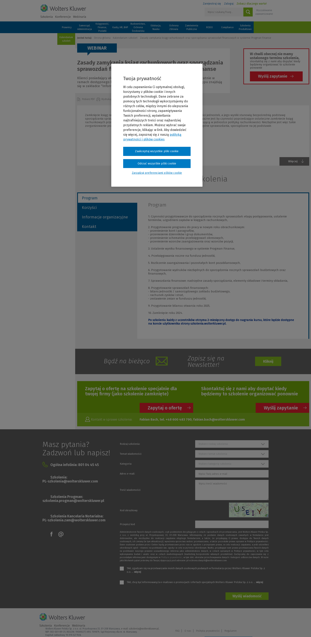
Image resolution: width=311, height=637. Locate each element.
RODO (209, 27)
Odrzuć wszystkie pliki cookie (157, 163)
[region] (157, 125)
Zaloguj (228, 3)
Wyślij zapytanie (272, 76)
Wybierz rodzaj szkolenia (213, 443)
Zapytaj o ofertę (165, 408)
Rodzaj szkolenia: (130, 443)
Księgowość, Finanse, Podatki (102, 27)
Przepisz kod (127, 524)
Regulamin (263, 618)
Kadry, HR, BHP (120, 27)
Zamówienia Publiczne (191, 27)
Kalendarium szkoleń (66, 39)
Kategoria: (126, 463)
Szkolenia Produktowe (245, 27)
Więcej (293, 161)
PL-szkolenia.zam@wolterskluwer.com (74, 520)
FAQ (210, 618)
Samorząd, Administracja (84, 27)
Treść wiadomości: (130, 489)
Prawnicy (67, 27)
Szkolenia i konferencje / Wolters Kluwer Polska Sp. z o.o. (63, 11)
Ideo (269, 628)
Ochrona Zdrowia (174, 27)
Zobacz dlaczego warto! (252, 3)
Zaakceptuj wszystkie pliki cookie (157, 151)
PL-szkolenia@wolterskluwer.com (70, 481)
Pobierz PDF (88, 99)
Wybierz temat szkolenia (213, 453)
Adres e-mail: (127, 473)
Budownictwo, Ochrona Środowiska (138, 27)
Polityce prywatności (171, 557)
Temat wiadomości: (131, 453)
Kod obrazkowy (128, 510)
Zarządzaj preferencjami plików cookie (228, 628)
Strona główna (102, 37)
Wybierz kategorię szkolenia (215, 463)
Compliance (227, 27)
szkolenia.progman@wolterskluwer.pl (73, 501)
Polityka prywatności (240, 618)
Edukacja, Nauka (156, 27)
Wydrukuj (106, 99)
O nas (220, 618)
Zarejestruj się (212, 3)
